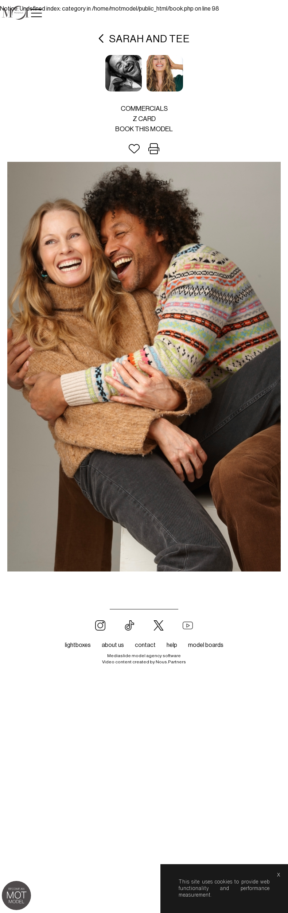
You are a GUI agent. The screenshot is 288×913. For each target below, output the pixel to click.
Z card (144, 119)
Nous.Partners (171, 662)
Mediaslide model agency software (144, 655)
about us (113, 645)
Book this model (144, 129)
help (172, 645)
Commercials (144, 108)
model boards (205, 645)
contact (145, 645)
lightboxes (78, 645)
